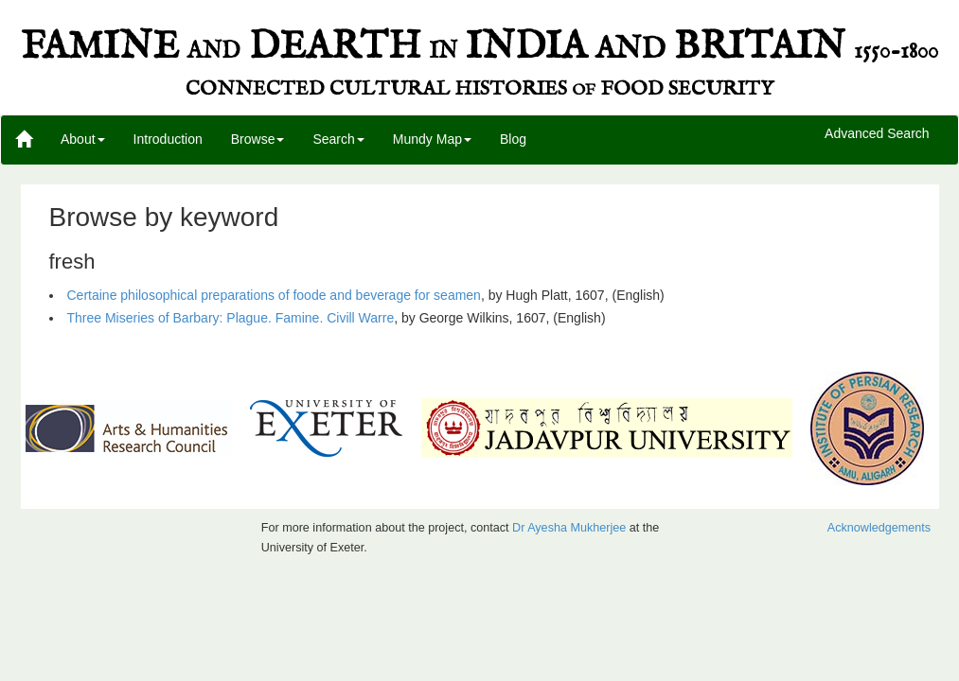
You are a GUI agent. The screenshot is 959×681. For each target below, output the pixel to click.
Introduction (168, 139)
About (83, 139)
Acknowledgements (879, 527)
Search (338, 139)
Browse (258, 139)
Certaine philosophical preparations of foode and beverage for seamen (274, 295)
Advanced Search (877, 134)
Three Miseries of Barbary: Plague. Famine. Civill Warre (231, 317)
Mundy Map (432, 139)
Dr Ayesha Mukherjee (569, 527)
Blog (513, 139)
